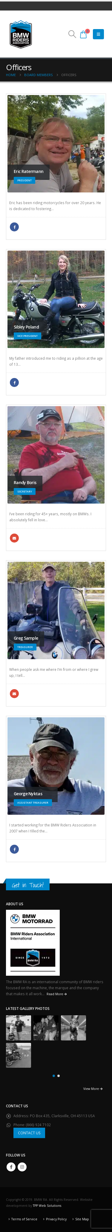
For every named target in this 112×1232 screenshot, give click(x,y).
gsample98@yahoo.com (14, 693)
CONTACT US (29, 1132)
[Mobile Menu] (98, 34)
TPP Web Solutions (47, 1206)
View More (92, 1089)
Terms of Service (24, 1219)
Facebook (14, 226)
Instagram (22, 1166)
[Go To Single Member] (56, 143)
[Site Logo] (21, 34)
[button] (72, 34)
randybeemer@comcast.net (14, 538)
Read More (57, 994)
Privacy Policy (56, 1219)
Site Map (82, 1219)
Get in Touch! (28, 885)
